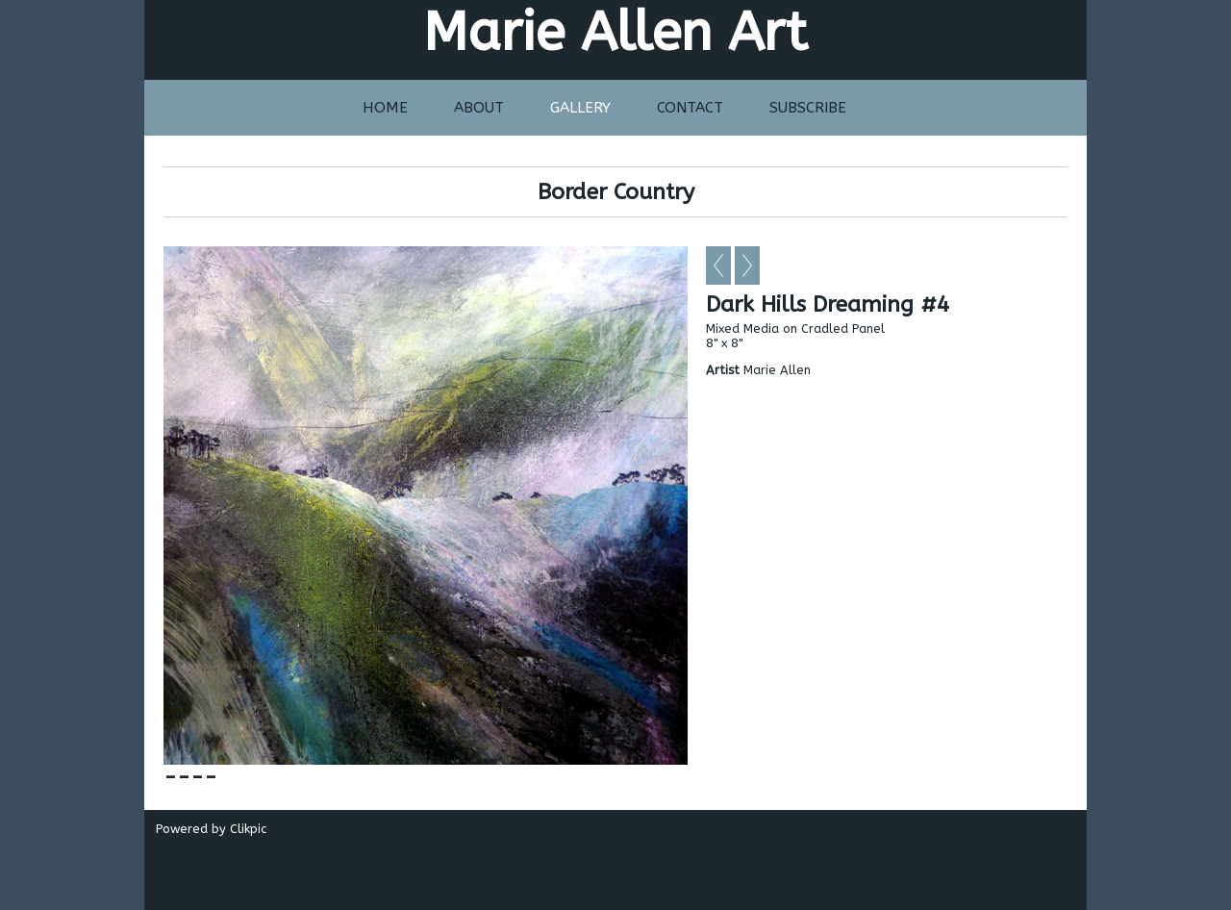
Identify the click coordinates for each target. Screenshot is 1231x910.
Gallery (580, 107)
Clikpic (248, 829)
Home (385, 107)
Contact (690, 107)
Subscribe (807, 107)
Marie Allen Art (615, 32)
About (479, 107)
